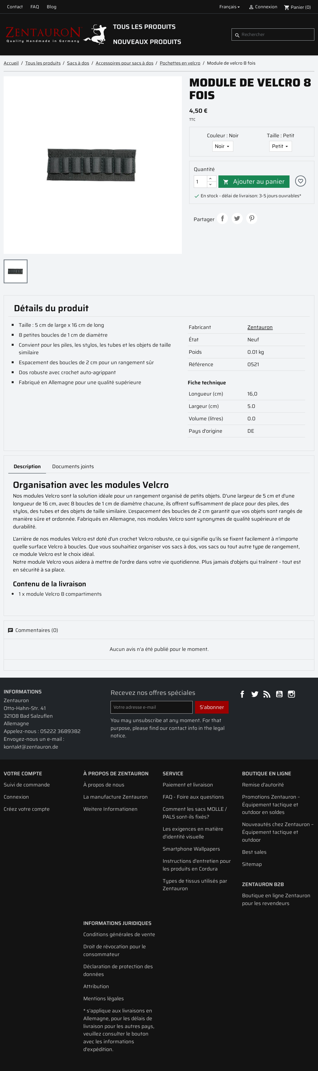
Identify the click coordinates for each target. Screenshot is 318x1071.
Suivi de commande (27, 785)
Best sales (254, 852)
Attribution (96, 986)
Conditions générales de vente (119, 934)
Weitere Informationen (110, 809)
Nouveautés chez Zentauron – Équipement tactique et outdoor (278, 832)
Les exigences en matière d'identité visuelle (193, 833)
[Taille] (280, 146)
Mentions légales (103, 998)
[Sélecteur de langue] (230, 6)
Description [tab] (27, 466)
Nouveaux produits (147, 42)
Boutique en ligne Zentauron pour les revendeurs (276, 899)
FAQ (34, 6)
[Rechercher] (273, 34)
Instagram (292, 694)
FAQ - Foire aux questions (193, 797)
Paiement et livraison (188, 785)
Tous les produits (144, 27)
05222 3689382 (60, 731)
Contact (15, 6)
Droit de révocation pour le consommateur (114, 950)
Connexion (16, 797)
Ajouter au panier (254, 181)
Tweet (237, 218)
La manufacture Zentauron (115, 797)
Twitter (255, 694)
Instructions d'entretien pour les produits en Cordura (197, 865)
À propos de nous (103, 785)
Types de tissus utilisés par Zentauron (195, 885)
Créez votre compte (27, 809)
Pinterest (251, 218)
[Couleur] (222, 146)
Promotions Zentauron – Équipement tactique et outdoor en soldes (271, 804)
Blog (51, 6)
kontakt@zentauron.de (31, 747)
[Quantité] (200, 181)
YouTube (280, 694)
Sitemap (252, 864)
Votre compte (23, 773)
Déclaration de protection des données (118, 970)
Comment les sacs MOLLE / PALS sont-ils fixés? (195, 813)
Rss (267, 694)
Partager (222, 218)
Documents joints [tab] (73, 466)
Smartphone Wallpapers (191, 849)
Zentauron (260, 327)
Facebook (243, 694)
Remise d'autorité (263, 785)
